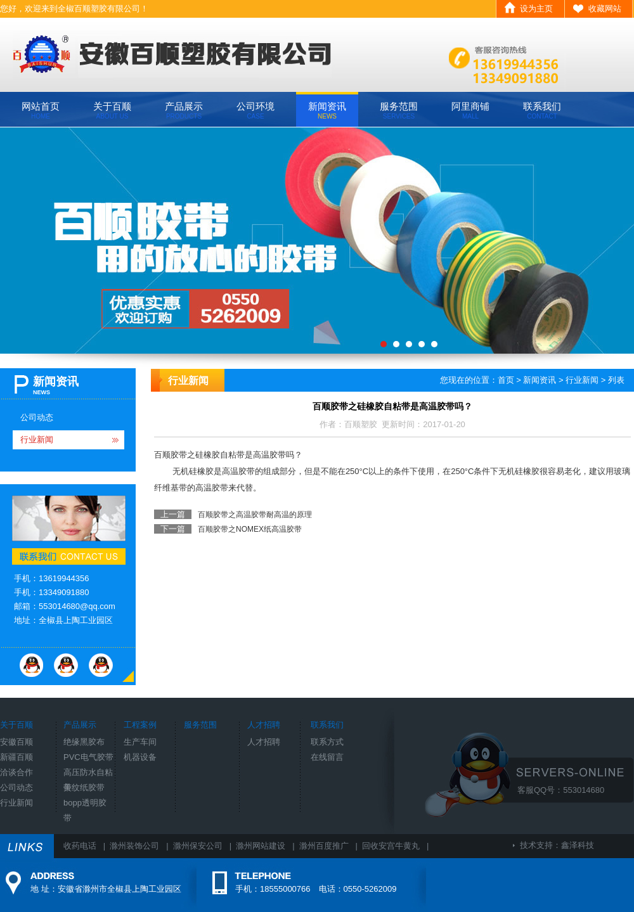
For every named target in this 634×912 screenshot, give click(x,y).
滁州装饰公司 (134, 846)
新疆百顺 (16, 757)
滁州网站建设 (260, 846)
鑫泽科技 (577, 845)
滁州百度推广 (324, 846)
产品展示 (184, 110)
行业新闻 (36, 439)
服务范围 (399, 110)
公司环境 (255, 110)
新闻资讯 (327, 110)
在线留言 (327, 757)
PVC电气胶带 (88, 757)
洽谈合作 (16, 772)
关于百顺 (112, 110)
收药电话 (79, 846)
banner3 (317, 240)
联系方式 (327, 742)
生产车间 (140, 742)
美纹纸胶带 (84, 787)
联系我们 (542, 110)
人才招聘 (263, 742)
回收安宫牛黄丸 (391, 846)
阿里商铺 (470, 110)
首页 (506, 380)
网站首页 (41, 110)
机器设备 (140, 757)
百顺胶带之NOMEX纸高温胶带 (250, 529)
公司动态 (36, 417)
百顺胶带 (170, 454)
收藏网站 (604, 8)
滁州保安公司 (198, 846)
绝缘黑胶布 (84, 742)
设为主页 (536, 8)
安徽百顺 (16, 742)
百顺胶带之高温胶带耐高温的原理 (255, 514)
